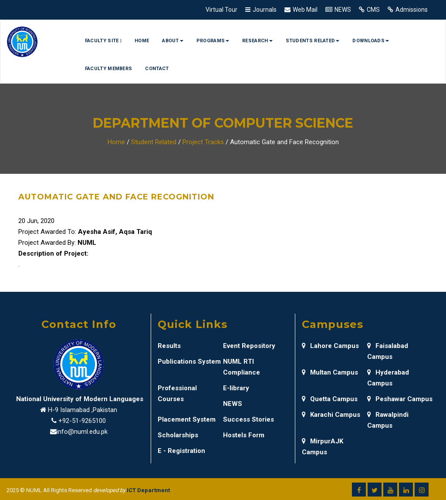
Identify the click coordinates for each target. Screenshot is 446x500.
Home (142, 41)
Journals (265, 9)
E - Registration (181, 451)
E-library (236, 388)
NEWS (342, 9)
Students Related (313, 41)
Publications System (189, 361)
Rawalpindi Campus (388, 420)
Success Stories (248, 419)
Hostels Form (243, 435)
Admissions (411, 9)
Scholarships (178, 435)
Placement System (187, 419)
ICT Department (148, 490)
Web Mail (305, 9)
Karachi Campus (331, 415)
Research (257, 41)
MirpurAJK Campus (322, 446)
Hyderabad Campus (388, 377)
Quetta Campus (330, 399)
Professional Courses (177, 393)
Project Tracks (203, 142)
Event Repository (249, 346)
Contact (157, 68)
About (172, 41)
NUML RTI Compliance (241, 367)
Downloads (370, 41)
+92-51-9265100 (82, 421)
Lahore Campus (330, 346)
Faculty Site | (103, 41)
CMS (373, 9)
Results (169, 346)
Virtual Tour (221, 9)
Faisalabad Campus (387, 351)
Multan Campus (330, 372)
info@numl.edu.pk (82, 432)
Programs (212, 41)
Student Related (153, 142)
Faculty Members (108, 68)
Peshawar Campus (399, 399)
